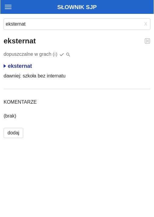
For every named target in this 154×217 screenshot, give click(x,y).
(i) (55, 54)
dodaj (13, 132)
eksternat (18, 66)
